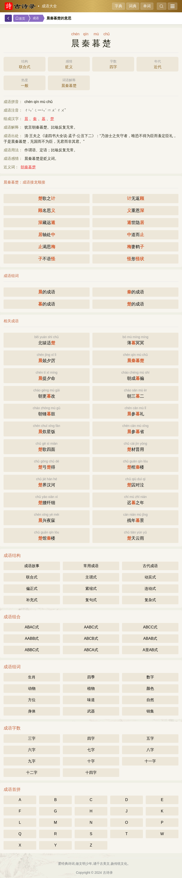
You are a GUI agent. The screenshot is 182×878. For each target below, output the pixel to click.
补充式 (31, 600)
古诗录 (108, 872)
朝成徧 (135, 375)
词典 (132, 6)
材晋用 (135, 446)
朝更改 (47, 393)
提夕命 (47, 375)
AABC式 (91, 627)
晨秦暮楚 (69, 82)
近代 (157, 63)
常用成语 (91, 566)
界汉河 (47, 481)
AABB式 (32, 638)
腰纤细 (47, 499)
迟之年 (135, 499)
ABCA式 (91, 650)
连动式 (150, 589)
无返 (135, 198)
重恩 (135, 210)
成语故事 (31, 566)
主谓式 (91, 577)
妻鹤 (135, 246)
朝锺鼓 (47, 410)
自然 (150, 700)
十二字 (31, 772)
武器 (91, 711)
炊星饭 (47, 428)
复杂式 (150, 600)
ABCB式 (91, 638)
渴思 (46, 246)
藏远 (46, 222)
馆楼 (47, 535)
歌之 (46, 198)
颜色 (150, 688)
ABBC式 (32, 650)
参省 (135, 428)
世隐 (135, 222)
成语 (36, 18)
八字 (150, 750)
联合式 (24, 63)
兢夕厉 (47, 357)
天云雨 (135, 535)
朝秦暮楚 (28, 167)
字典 (118, 6)
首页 (20, 18)
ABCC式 (150, 627)
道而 (135, 234)
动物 (32, 688)
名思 (46, 210)
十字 (91, 761)
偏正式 (31, 589)
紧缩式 (91, 589)
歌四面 (47, 446)
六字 (32, 750)
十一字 (150, 761)
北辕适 (47, 339)
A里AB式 (150, 650)
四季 (91, 677)
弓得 (47, 464)
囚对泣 (135, 481)
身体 (32, 711)
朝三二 (135, 393)
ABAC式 (32, 627)
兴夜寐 (47, 517)
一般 (24, 82)
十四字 (91, 772)
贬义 (69, 63)
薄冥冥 (135, 339)
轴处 (46, 234)
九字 (32, 761)
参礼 (135, 410)
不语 (46, 258)
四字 (113, 63)
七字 (91, 750)
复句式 (91, 600)
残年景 (135, 517)
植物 (91, 688)
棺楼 (135, 464)
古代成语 (150, 566)
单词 (147, 6)
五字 (150, 738)
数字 (150, 677)
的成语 (46, 292)
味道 (91, 700)
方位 (32, 700)
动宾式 (150, 577)
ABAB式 (150, 638)
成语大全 (49, 6)
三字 (32, 738)
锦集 (150, 711)
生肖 (32, 677)
